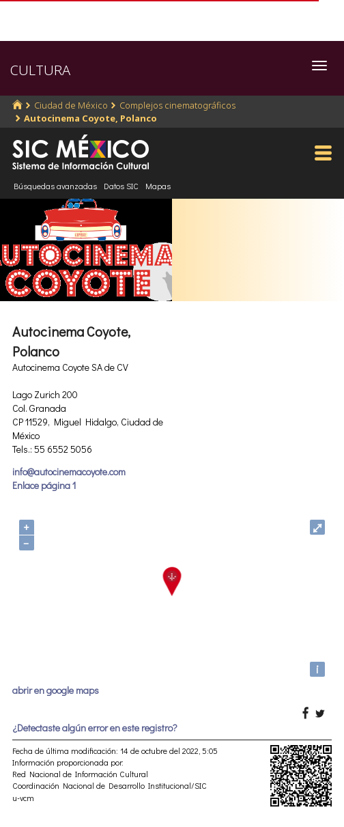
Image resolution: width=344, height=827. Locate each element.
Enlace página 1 (44, 485)
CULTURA (40, 70)
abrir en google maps (55, 690)
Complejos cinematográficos (177, 105)
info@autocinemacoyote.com (69, 471)
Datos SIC (121, 185)
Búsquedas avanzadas (55, 185)
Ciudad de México (71, 105)
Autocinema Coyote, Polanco (90, 118)
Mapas (158, 185)
